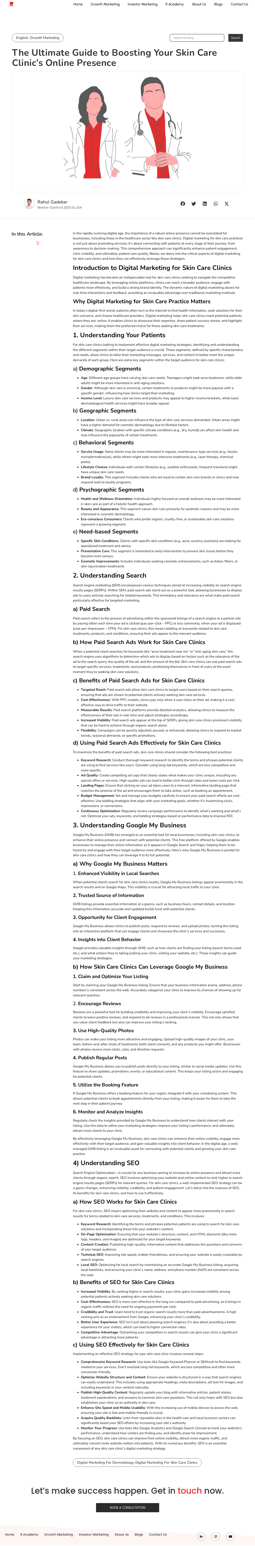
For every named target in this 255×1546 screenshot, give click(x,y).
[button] (182, 203)
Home (74, 7)
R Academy (171, 7)
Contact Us (236, 7)
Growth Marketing (102, 7)
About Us (196, 7)
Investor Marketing (139, 7)
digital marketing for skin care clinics (166, 1470)
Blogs (215, 7)
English (22, 38)
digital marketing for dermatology (105, 1470)
